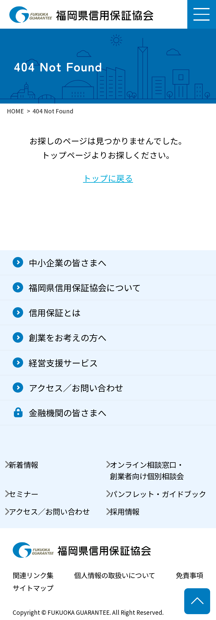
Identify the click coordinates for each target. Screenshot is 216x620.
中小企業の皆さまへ (67, 262)
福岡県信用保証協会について (85, 287)
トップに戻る (108, 178)
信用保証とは (55, 312)
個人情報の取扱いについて (114, 575)
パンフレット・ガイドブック (158, 493)
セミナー (23, 493)
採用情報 (124, 511)
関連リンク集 (33, 575)
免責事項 (189, 575)
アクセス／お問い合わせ (76, 387)
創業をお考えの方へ (67, 337)
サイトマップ (33, 587)
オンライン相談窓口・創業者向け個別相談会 (147, 470)
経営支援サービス (63, 362)
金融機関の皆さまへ (67, 412)
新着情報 (23, 464)
